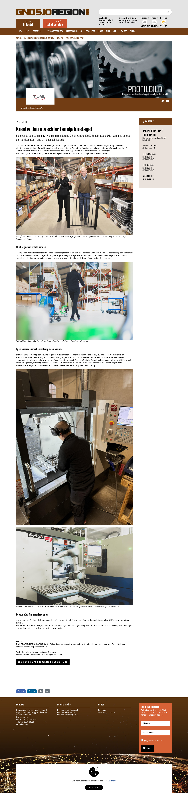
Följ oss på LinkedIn (66, 712)
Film (113, 31)
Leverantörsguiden (56, 31)
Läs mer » (112, 780)
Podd (105, 31)
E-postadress (148, 732)
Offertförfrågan (77, 31)
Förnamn (146, 723)
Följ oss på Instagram (66, 714)
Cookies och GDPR (106, 712)
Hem (21, 31)
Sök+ (29, 31)
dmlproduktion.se (148, 179)
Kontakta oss (22, 724)
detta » (160, 740)
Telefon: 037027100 (149, 146)
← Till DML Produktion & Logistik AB (30, 108)
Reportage (39, 31)
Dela (21, 691)
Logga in (102, 710)
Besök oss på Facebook (67, 710)
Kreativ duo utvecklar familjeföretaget (70, 38)
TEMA (139, 31)
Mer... (120, 31)
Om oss (130, 31)
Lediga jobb (94, 31)
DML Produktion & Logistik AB (37, 38)
